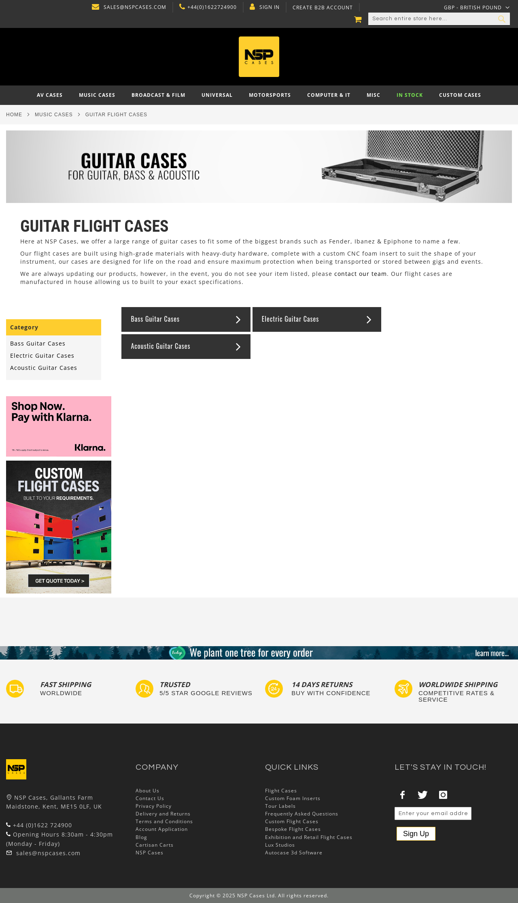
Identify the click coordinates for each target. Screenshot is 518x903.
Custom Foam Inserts (293, 798)
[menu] (259, 95)
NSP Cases (149, 852)
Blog (141, 837)
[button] (477, 7)
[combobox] (439, 19)
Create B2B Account (322, 7)
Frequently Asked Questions (301, 813)
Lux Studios (280, 844)
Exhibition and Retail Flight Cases (308, 837)
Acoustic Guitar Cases (160, 346)
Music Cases (54, 114)
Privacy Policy (154, 806)
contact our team (360, 274)
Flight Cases (281, 790)
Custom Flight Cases (291, 821)
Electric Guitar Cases (290, 319)
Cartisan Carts (155, 844)
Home (14, 114)
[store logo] (259, 56)
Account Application (162, 829)
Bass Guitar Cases (155, 319)
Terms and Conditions (164, 821)
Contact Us (150, 798)
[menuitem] (50, 95)
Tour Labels (280, 806)
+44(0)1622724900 (211, 7)
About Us (147, 790)
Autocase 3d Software (294, 852)
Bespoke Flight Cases (293, 829)
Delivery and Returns (163, 813)
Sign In (269, 7)
